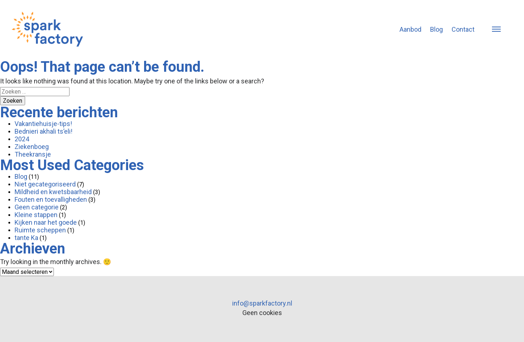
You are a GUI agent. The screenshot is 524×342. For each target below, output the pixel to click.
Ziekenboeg (32, 146)
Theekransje (33, 154)
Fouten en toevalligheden (51, 199)
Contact (463, 29)
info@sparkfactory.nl (262, 303)
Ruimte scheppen (40, 230)
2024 (22, 139)
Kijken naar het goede (46, 222)
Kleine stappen (36, 215)
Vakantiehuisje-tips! (43, 123)
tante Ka (26, 237)
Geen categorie (37, 207)
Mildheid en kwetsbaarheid (53, 192)
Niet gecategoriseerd (45, 184)
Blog (436, 29)
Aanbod (410, 29)
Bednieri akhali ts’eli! (43, 131)
